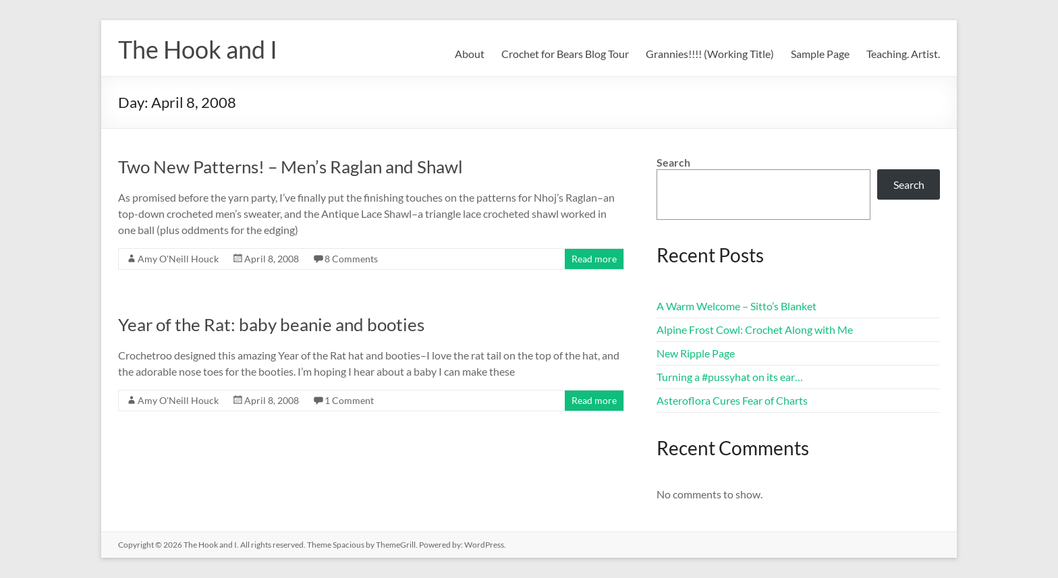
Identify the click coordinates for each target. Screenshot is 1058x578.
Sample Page (820, 53)
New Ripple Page (696, 353)
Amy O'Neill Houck (178, 258)
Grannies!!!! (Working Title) (710, 53)
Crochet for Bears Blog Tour (565, 53)
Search (673, 162)
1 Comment (349, 400)
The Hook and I (197, 49)
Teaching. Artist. (903, 53)
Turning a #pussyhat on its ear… (730, 376)
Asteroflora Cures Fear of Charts (732, 400)
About (469, 53)
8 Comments (351, 258)
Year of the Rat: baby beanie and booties (271, 324)
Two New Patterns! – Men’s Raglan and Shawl (290, 166)
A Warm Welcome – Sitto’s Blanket (736, 305)
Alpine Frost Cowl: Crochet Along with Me (755, 329)
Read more (594, 258)
